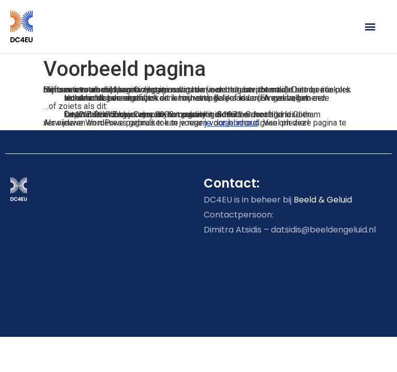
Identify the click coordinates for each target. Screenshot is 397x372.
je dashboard (231, 123)
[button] (370, 26)
